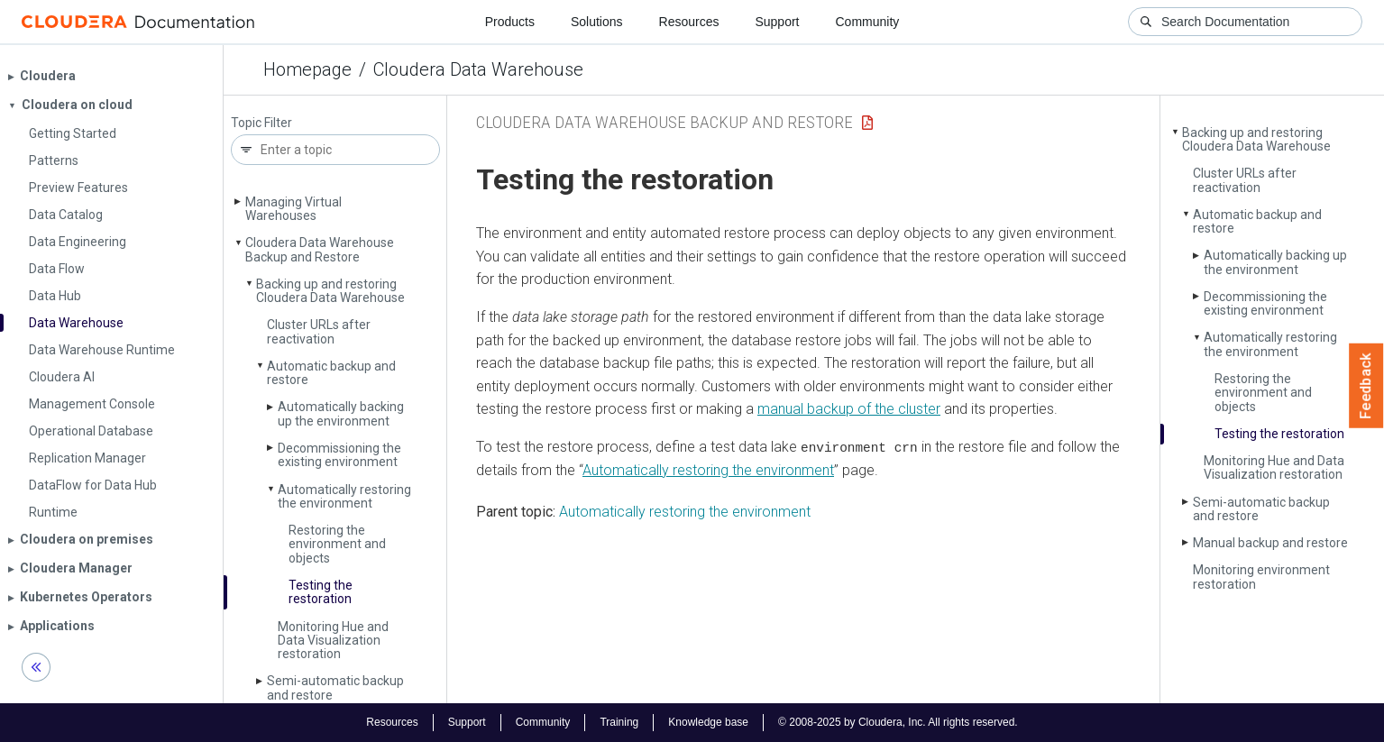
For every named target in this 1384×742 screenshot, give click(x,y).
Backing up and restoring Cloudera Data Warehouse (330, 291)
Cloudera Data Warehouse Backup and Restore (319, 249)
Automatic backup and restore (331, 373)
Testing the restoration (321, 592)
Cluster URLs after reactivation (319, 331)
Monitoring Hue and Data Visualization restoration (333, 640)
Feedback (1366, 386)
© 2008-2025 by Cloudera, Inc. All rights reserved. (898, 722)
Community (868, 21)
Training (619, 722)
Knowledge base (708, 722)
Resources (689, 21)
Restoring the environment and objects (337, 544)
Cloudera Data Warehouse (478, 69)
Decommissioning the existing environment (339, 455)
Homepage (307, 69)
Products (510, 21)
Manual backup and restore (1270, 543)
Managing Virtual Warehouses (293, 209)
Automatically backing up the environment (341, 413)
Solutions (597, 21)
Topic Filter (261, 123)
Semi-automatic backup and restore (335, 687)
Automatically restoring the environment (344, 496)
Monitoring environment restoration (1261, 577)
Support (777, 21)
